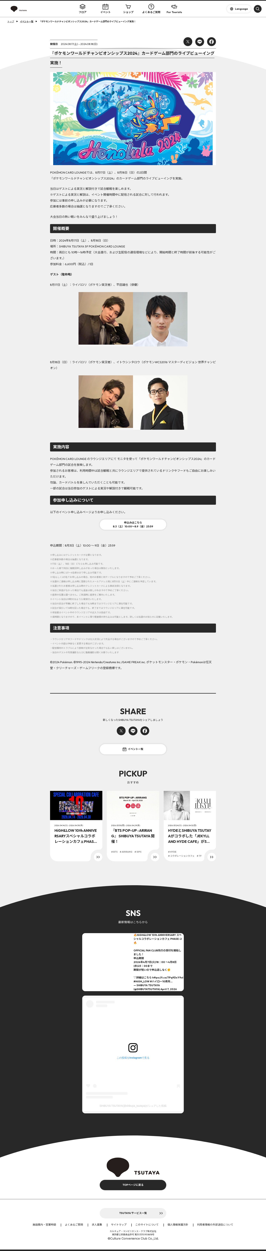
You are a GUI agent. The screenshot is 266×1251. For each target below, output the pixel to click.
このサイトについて (147, 1224)
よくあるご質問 (151, 9)
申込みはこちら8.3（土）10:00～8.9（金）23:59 (133, 524)
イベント (105, 9)
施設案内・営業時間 (44, 1224)
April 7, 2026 (169, 989)
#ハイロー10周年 (160, 981)
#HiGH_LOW (141, 981)
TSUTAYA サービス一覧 (133, 1213)
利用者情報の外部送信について (215, 1224)
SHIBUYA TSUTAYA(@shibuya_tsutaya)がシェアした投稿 (133, 1105)
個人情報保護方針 (178, 1224)
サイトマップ (119, 1224)
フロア (82, 9)
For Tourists (174, 9)
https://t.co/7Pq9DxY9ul (167, 977)
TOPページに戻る (133, 1185)
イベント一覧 (133, 749)
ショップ (128, 9)
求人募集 (97, 1224)
